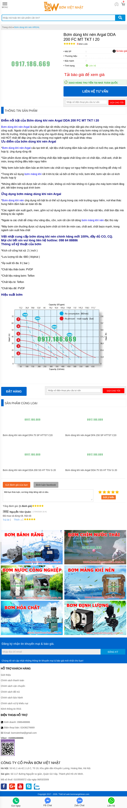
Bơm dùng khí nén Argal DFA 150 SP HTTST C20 (90, 435)
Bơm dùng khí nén (13, 200)
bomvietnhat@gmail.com (24, 733)
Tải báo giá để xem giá (84, 74)
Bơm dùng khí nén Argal (15, 126)
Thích (15, 519)
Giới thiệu (6, 675)
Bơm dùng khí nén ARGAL (27, 27)
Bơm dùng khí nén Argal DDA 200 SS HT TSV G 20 (29, 470)
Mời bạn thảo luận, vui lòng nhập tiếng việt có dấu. (48, 495)
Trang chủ (7, 27)
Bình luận (82, 44)
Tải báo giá (120, 51)
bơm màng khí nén (93, 220)
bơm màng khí (32, 174)
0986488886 (23, 722)
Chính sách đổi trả (10, 691)
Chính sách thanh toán (12, 680)
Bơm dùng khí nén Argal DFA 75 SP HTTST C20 (28, 435)
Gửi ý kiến (108, 497)
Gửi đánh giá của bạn (16, 485)
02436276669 (27, 727)
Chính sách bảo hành (12, 697)
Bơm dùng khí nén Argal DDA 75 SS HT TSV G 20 (91, 470)
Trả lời (6, 519)
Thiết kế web (64, 794)
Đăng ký (113, 652)
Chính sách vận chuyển (13, 686)
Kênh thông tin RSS (11, 709)
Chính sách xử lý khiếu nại (14, 703)
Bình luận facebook (46, 485)
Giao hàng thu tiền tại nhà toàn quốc (93, 82)
